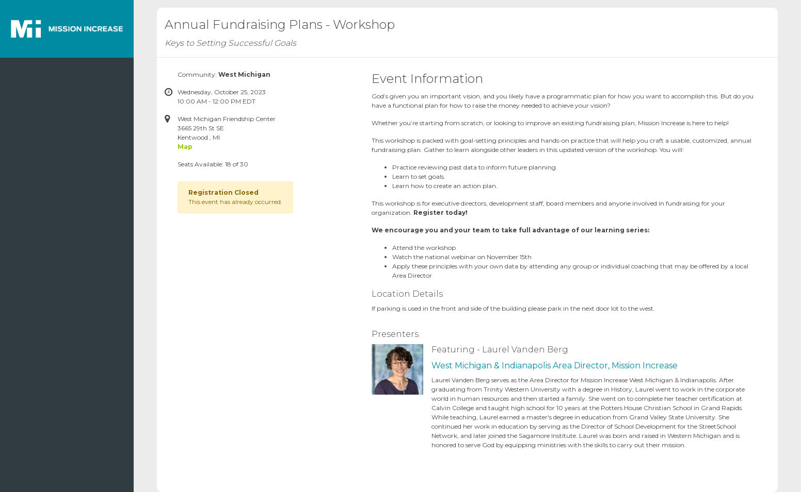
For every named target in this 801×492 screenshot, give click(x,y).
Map (185, 146)
